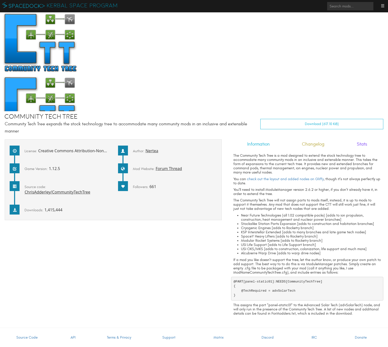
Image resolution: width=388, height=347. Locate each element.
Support (168, 337)
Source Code (27, 337)
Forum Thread (169, 168)
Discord (268, 337)
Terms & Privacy (119, 337)
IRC (314, 337)
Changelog (313, 144)
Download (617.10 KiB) (322, 124)
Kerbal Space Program (82, 6)
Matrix (219, 337)
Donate (361, 337)
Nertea (152, 150)
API (73, 337)
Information (258, 144)
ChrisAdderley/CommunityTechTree (57, 192)
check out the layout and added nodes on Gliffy (285, 179)
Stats (362, 144)
